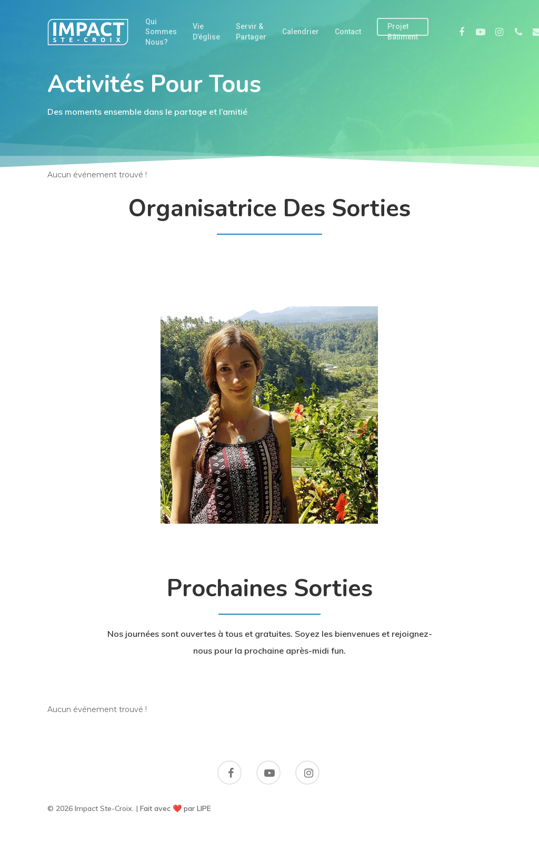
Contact (348, 31)
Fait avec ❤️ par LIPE (175, 808)
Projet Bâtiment (402, 31)
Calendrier (300, 31)
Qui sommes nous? (161, 31)
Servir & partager (251, 31)
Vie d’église (206, 31)
